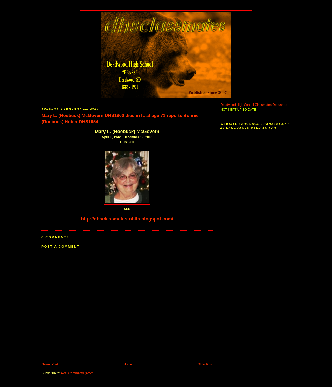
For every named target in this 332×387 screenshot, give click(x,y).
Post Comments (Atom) (77, 373)
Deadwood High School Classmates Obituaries (253, 105)
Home (127, 364)
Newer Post (50, 364)
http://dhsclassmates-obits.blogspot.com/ (127, 219)
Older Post (205, 364)
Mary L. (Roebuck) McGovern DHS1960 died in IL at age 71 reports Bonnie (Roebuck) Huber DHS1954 (120, 118)
